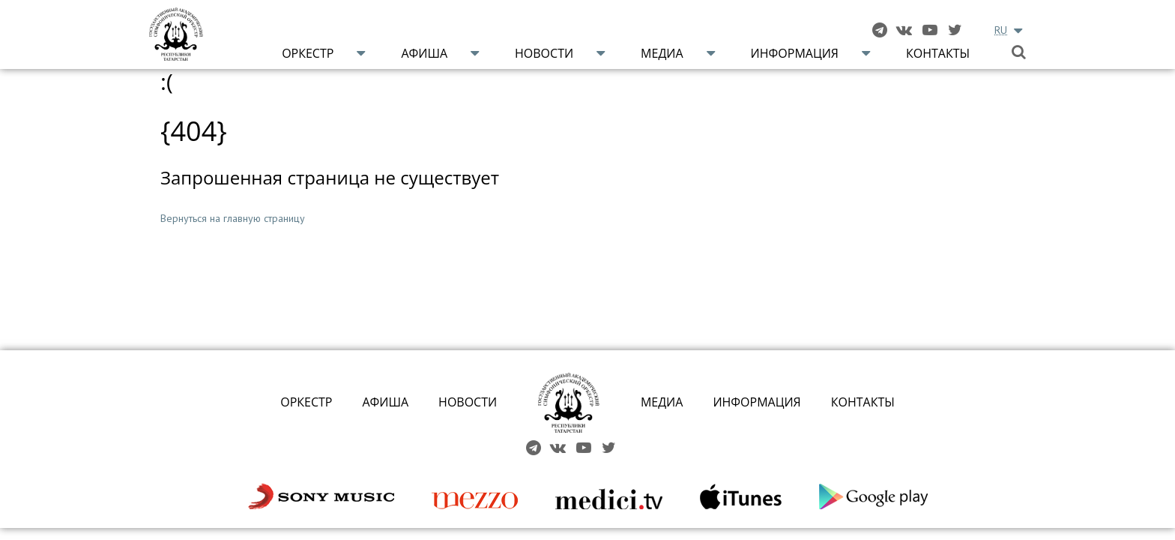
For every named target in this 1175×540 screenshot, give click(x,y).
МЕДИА (662, 402)
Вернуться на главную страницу (232, 218)
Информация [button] (795, 53)
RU (1000, 30)
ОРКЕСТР (306, 402)
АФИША (385, 402)
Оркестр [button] (307, 53)
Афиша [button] (424, 53)
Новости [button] (544, 53)
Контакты (938, 53)
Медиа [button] (662, 53)
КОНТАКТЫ (863, 402)
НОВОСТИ (467, 402)
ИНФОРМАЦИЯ (756, 402)
